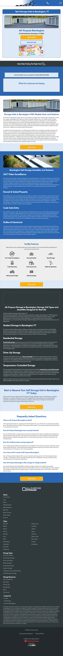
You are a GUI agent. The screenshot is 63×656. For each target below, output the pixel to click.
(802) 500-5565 (44, 75)
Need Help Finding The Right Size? (29, 64)
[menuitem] (31, 497)
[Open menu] (60, 3)
